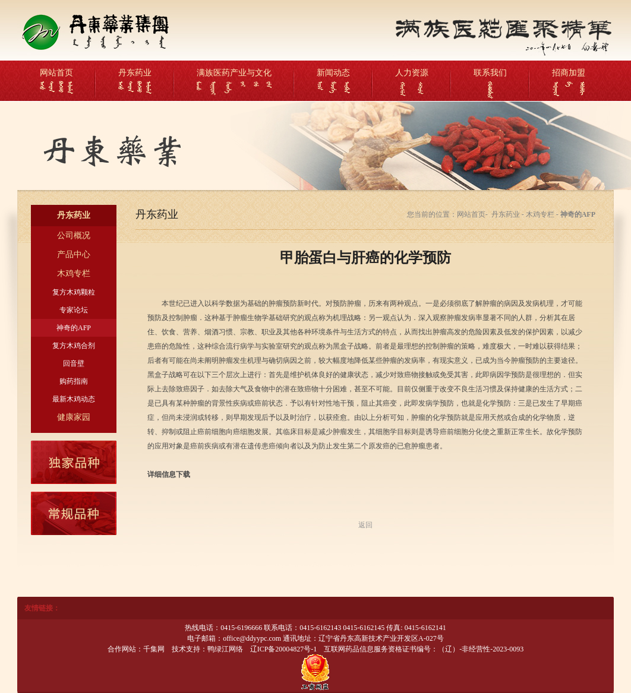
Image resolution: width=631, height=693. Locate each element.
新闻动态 (333, 72)
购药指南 (73, 381)
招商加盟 (568, 72)
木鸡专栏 (73, 273)
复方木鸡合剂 (73, 345)
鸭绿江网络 (225, 649)
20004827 (289, 649)
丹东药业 (135, 72)
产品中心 (73, 254)
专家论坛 (73, 310)
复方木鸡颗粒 (73, 292)
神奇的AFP (73, 328)
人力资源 (411, 72)
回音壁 (73, 363)
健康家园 (73, 417)
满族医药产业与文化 (234, 72)
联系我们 (490, 72)
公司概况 (73, 235)
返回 (365, 525)
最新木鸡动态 (73, 399)
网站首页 (56, 72)
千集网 (154, 649)
